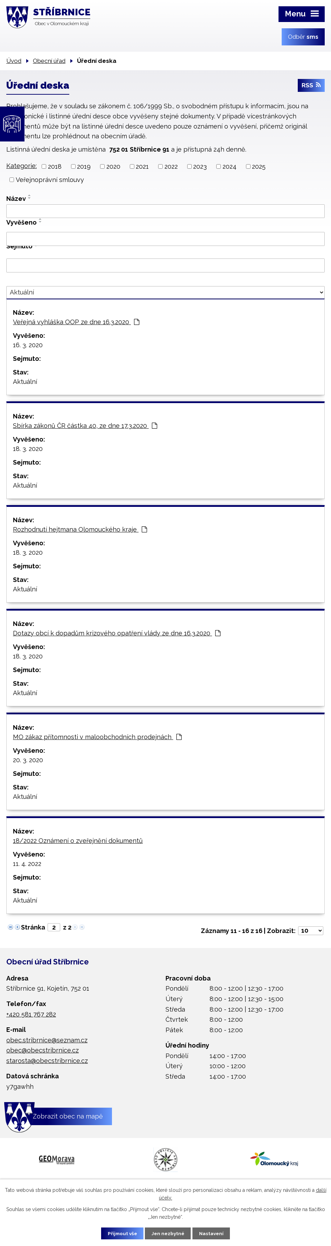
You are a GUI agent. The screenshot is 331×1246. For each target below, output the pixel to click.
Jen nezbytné (168, 1233)
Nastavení (214, 1233)
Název (16, 198)
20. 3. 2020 (28, 760)
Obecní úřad (49, 60)
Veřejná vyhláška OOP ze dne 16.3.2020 (76, 322)
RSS (311, 86)
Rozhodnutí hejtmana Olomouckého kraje (80, 529)
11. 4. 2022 (27, 863)
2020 (113, 166)
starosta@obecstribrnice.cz (47, 1060)
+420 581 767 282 (31, 1014)
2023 (200, 166)
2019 (84, 166)
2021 (142, 166)
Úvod (13, 60)
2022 (171, 166)
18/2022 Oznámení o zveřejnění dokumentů (78, 840)
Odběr (303, 36)
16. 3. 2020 (28, 345)
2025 (259, 166)
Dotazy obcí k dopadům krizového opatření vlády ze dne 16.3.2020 (116, 633)
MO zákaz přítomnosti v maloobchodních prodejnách (97, 737)
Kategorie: (21, 165)
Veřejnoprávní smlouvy (50, 179)
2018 (55, 166)
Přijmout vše (119, 1233)
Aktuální (25, 381)
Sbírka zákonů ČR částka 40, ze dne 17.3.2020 (85, 425)
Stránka (33, 927)
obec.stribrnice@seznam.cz (46, 1040)
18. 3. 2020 (28, 448)
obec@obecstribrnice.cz (42, 1050)
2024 (230, 166)
